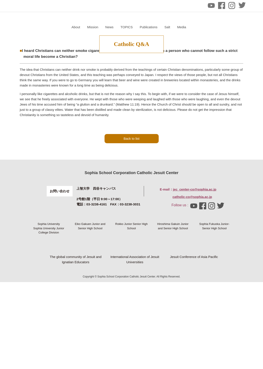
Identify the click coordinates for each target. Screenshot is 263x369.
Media (233, 27)
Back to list (132, 185)
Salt (219, 27)
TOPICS (178, 27)
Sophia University (48, 278)
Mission (144, 27)
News (161, 27)
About (128, 27)
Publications (201, 27)
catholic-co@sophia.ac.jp (192, 243)
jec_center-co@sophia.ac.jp (194, 236)
